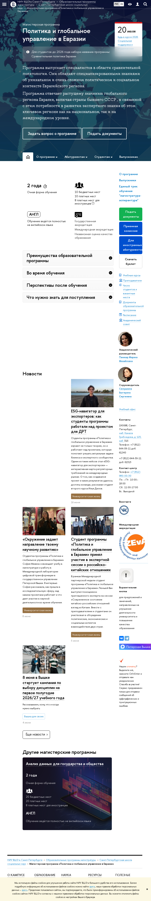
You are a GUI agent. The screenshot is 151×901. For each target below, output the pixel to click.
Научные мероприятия (69, 786)
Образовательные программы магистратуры (71, 764)
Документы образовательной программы (133, 306)
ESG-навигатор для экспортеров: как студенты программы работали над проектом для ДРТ (43, 421)
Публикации (95, 789)
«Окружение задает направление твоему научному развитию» (89, 416)
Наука (66, 779)
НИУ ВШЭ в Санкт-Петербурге (24, 764)
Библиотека (94, 784)
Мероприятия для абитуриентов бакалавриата (44, 788)
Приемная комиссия (131, 228)
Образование (44, 779)
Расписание (129, 315)
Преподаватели (132, 280)
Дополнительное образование (44, 848)
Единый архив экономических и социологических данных (98, 800)
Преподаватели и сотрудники (17, 812)
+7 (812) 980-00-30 (129, 473)
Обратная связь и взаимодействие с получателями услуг (45, 863)
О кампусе (16, 779)
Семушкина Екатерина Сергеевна (125, 392)
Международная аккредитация (94, 229)
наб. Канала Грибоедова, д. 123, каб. (130, 436)
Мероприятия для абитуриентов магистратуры (44, 800)
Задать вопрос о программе (52, 133)
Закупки (11, 837)
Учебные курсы (131, 275)
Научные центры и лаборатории (71, 795)
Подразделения (16, 805)
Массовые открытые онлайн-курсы (125, 830)
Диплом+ (39, 841)
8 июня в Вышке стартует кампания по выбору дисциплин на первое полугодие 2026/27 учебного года (43, 549)
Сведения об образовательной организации (17, 788)
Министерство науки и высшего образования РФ (124, 792)
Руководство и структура (15, 798)
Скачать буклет (131, 261)
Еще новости (37, 638)
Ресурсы (95, 779)
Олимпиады (40, 818)
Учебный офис (127, 409)
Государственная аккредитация (85, 223)
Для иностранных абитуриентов (132, 245)
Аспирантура (41, 855)
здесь (92, 886)
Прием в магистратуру (41, 834)
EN (121, 4)
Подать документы (104, 133)
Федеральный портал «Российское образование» (123, 816)
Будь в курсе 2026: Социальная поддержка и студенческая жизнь (128, 44)
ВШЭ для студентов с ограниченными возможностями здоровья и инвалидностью (18, 850)
